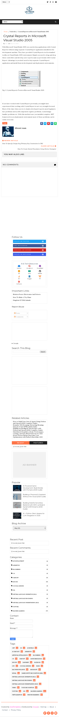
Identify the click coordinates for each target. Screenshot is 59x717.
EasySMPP (26, 662)
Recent (20, 443)
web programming (33, 695)
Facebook (37, 662)
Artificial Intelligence (20, 655)
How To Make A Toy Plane (22, 298)
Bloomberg (16, 569)
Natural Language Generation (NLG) (24, 594)
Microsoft (33, 670)
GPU (13, 666)
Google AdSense (18, 586)
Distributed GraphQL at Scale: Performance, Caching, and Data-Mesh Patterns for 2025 (28, 433)
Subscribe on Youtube (30, 250)
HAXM (38, 666)
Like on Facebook (30, 246)
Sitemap (43, 707)
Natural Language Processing (23, 599)
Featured (38, 443)
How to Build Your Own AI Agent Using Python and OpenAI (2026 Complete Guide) (29, 423)
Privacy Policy (16, 710)
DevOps (15, 582)
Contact (5, 710)
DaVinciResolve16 (36, 659)
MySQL (14, 673)
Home (6, 32)
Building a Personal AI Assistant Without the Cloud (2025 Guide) (34, 496)
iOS (24, 691)
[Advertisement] (29, 216)
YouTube (16, 607)
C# (14, 574)
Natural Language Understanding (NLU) (26, 603)
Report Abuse (18, 307)
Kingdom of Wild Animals (22, 301)
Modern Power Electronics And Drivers (27, 295)
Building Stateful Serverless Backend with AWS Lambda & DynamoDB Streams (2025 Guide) (34, 506)
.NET (13, 648)
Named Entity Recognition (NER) (32, 673)
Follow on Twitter (30, 241)
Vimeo (14, 688)
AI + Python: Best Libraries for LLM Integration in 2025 (33, 515)
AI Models (30, 648)
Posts (17, 313)
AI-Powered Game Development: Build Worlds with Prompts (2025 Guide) (33, 488)
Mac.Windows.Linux (18, 670)
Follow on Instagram (30, 254)
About (52, 707)
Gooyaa (35, 707)
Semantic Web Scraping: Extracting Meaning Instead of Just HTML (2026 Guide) (28, 426)
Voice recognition (28, 688)
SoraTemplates (15, 707)
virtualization (17, 695)
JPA (14, 590)
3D (21, 648)
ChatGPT (16, 578)
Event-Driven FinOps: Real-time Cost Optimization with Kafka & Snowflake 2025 (28, 436)
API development (18, 561)
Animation (16, 565)
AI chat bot (16, 652)
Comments (18, 317)
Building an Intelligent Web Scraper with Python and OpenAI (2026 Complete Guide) (28, 429)
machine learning (19, 611)
